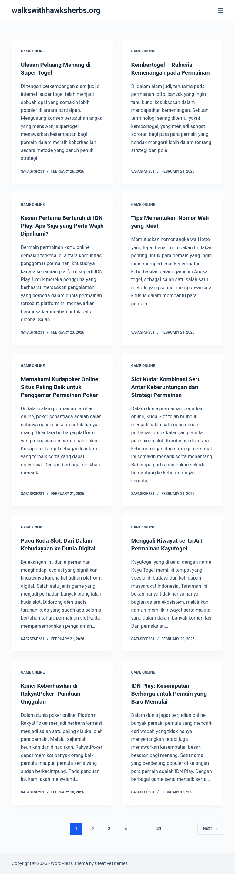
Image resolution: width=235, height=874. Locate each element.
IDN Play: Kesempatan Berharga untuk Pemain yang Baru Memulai (170, 693)
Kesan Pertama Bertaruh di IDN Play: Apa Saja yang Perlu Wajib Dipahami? (61, 225)
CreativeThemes (111, 863)
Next (210, 828)
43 (158, 828)
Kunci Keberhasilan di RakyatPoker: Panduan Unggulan (52, 693)
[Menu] (220, 10)
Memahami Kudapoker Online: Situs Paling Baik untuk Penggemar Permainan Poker (62, 386)
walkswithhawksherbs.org (56, 10)
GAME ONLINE (33, 51)
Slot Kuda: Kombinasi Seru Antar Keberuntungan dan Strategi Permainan (167, 386)
